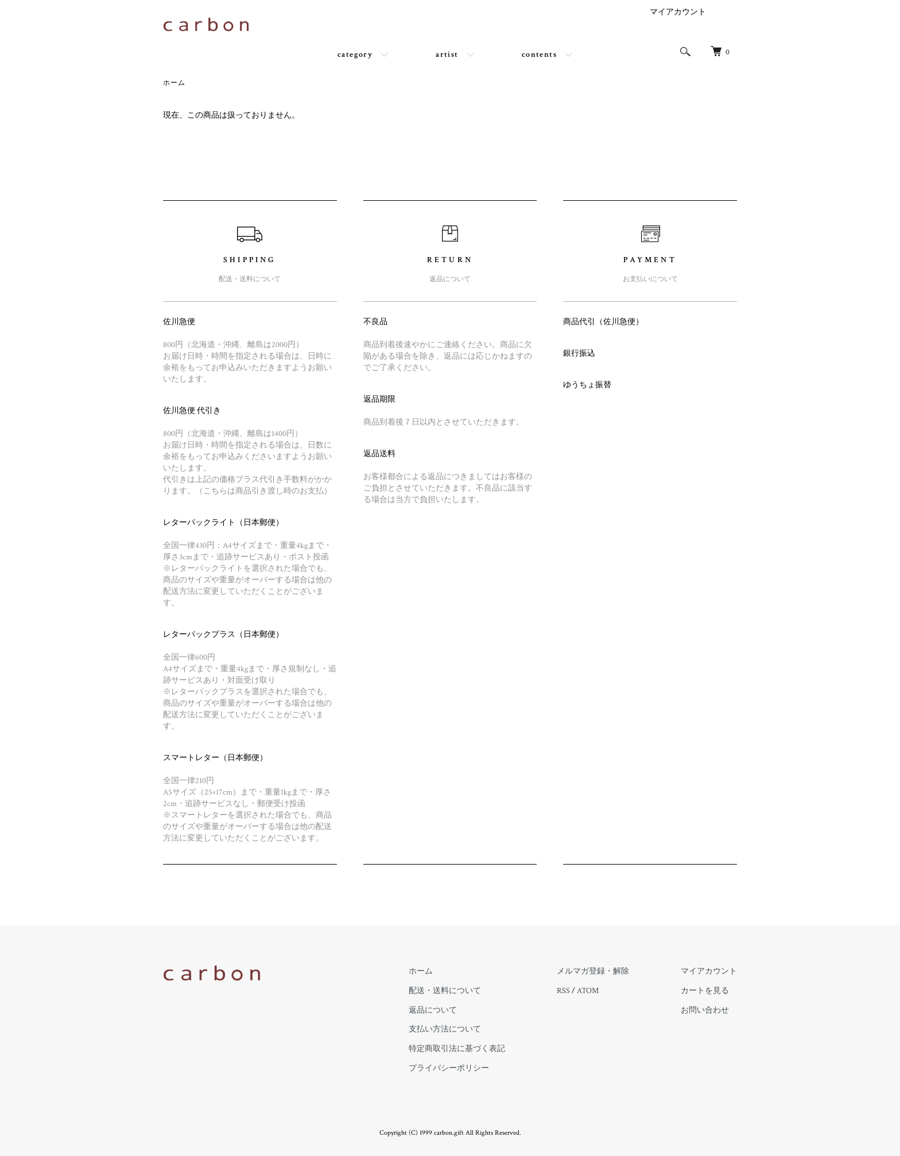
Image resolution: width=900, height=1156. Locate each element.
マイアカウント (678, 12)
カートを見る (705, 991)
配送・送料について (445, 991)
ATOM (588, 991)
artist (447, 54)
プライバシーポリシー (449, 1068)
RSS (563, 991)
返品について (433, 1010)
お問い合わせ (705, 1010)
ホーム (174, 83)
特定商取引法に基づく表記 (457, 1049)
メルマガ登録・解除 (593, 971)
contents (539, 54)
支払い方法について (445, 1029)
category (355, 54)
